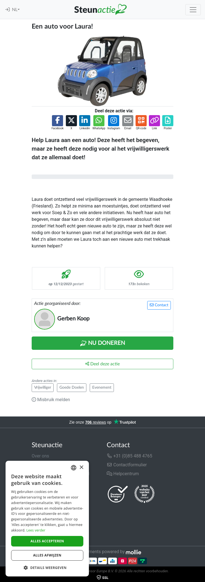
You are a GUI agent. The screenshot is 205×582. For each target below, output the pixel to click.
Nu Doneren (102, 343)
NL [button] (15, 9)
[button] (57, 122)
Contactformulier (127, 464)
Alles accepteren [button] (47, 541)
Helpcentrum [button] (123, 473)
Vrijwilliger (42, 387)
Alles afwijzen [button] (47, 555)
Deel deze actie (102, 363)
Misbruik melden (51, 399)
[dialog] (47, 518)
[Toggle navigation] (193, 9)
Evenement (101, 387)
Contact (159, 305)
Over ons (40, 456)
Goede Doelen (71, 387)
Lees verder (36, 530)
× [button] (81, 467)
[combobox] (73, 467)
